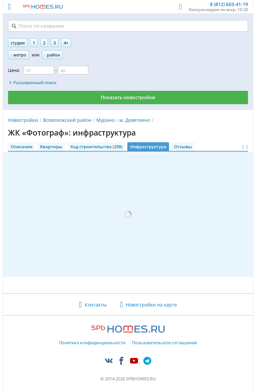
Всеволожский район (67, 120)
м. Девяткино (134, 120)
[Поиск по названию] (128, 26)
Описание (21, 147)
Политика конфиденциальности (92, 343)
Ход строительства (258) (96, 147)
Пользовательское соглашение (164, 343)
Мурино (105, 120)
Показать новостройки (128, 97)
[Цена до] (73, 70)
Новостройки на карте (151, 305)
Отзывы (183, 147)
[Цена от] (39, 70)
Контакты (96, 305)
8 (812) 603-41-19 (229, 4)
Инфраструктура (148, 147)
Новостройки (23, 120)
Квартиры (51, 147)
